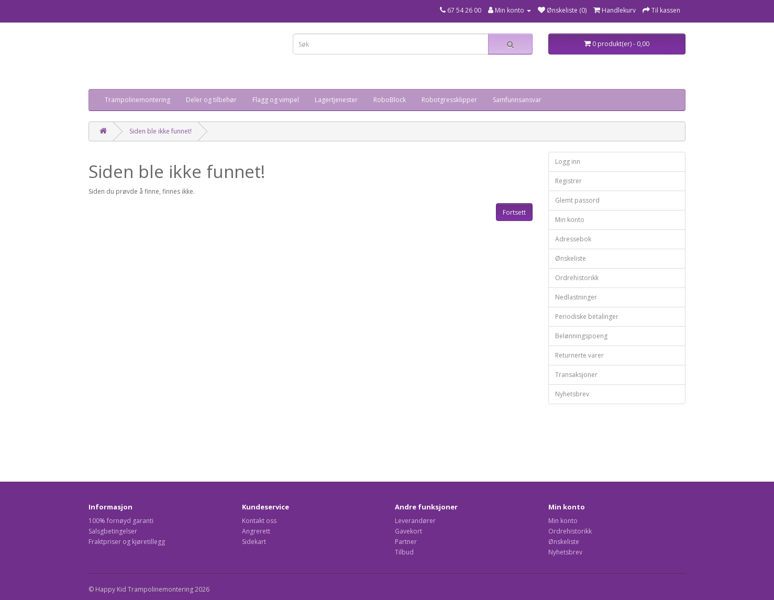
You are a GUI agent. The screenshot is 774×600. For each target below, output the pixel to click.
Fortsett (514, 212)
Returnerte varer (579, 355)
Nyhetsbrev (572, 394)
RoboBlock (389, 99)
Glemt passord (577, 200)
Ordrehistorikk (577, 277)
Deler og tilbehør (211, 99)
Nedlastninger (576, 297)
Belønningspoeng (581, 335)
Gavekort (408, 531)
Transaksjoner (576, 374)
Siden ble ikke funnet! (160, 131)
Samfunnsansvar (517, 99)
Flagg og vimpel (275, 99)
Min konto (569, 219)
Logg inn (567, 161)
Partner (406, 541)
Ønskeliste (570, 258)
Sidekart (254, 541)
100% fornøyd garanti (121, 520)
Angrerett (256, 531)
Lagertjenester (336, 99)
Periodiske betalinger (586, 316)
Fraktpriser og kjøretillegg (127, 541)
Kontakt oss (259, 520)
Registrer (568, 180)
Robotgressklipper (449, 99)
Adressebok (573, 239)
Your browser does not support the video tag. (141, 60)
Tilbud (404, 552)
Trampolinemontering (137, 99)
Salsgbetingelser (113, 531)
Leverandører (415, 520)
